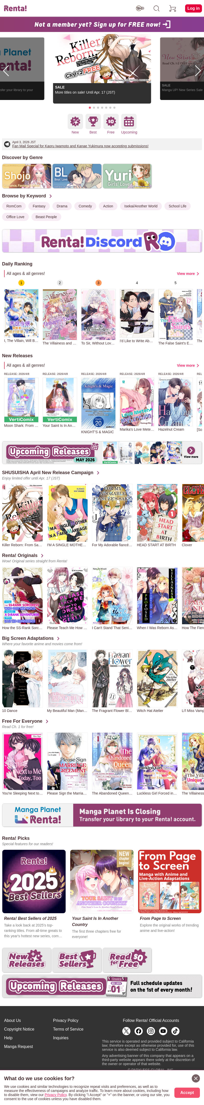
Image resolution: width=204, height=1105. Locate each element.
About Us (12, 1020)
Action (108, 206)
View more (186, 274)
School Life (177, 206)
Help (8, 1038)
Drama (62, 206)
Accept (187, 1092)
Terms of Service (68, 1029)
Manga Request (18, 1046)
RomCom (13, 206)
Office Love (15, 217)
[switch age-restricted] (140, 8)
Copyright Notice (19, 1029)
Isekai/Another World (141, 206)
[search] (156, 8)
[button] (90, 108)
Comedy (85, 206)
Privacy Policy (66, 1020)
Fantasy (39, 206)
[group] (21, 311)
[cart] (173, 8)
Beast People (46, 217)
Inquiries (60, 1038)
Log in (193, 8)
